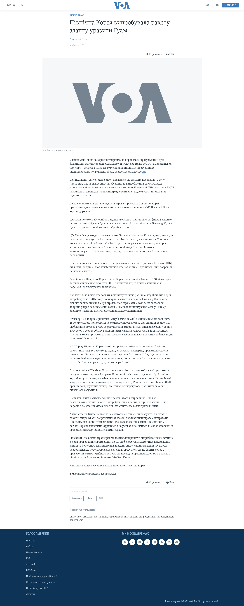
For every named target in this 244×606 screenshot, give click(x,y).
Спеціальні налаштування (40, 582)
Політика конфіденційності (41, 576)
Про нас (30, 541)
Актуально (77, 15)
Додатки (30, 594)
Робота (29, 547)
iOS (28, 558)
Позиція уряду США (37, 588)
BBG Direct (31, 570)
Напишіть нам (34, 553)
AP (143, 171)
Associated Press (78, 39)
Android (30, 564)
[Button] (154, 54)
